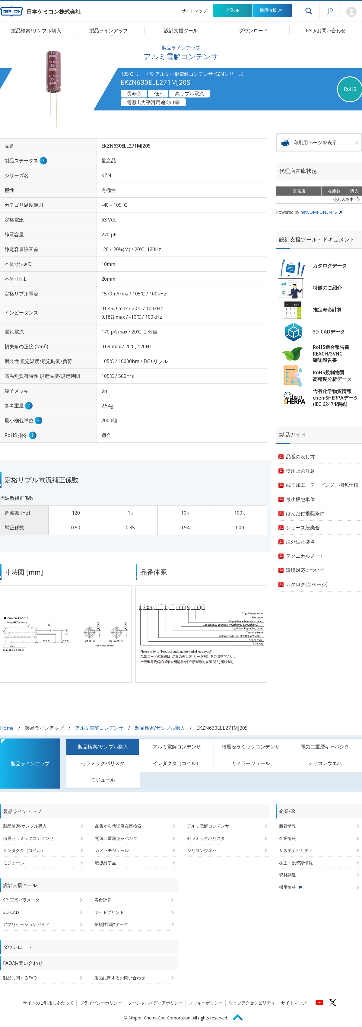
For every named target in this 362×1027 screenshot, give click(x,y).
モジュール (103, 780)
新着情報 (287, 826)
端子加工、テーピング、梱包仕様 (322, 485)
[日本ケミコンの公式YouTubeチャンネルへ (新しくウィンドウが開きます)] (319, 1002)
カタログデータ (330, 265)
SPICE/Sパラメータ (21, 900)
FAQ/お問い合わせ (326, 30)
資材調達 (287, 875)
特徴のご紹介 (327, 287)
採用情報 (271, 10)
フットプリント (109, 912)
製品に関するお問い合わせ (119, 978)
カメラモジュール (250, 763)
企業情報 (287, 838)
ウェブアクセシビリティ (252, 1003)
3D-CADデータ (329, 331)
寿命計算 (102, 900)
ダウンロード (253, 30)
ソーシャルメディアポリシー (155, 1003)
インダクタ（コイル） (177, 763)
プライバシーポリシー (101, 1003)
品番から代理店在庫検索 (118, 826)
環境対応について (305, 570)
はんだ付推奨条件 (305, 513)
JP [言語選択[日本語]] (330, 10)
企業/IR (233, 10)
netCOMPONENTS (318, 212)
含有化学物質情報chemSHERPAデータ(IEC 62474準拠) (335, 397)
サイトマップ (194, 11)
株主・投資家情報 (296, 863)
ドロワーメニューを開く (308, 11)
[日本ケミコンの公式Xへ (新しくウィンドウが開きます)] (332, 1002)
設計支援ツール (181, 30)
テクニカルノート (305, 556)
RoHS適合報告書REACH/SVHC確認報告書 (331, 353)
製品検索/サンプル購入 (160, 728)
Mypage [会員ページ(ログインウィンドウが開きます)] (351, 12)
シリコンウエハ (325, 763)
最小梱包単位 (300, 499)
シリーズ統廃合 (303, 527)
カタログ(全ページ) (307, 584)
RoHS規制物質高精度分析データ (332, 375)
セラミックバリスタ (103, 763)
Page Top (240, 1016)
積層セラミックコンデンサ (251, 746)
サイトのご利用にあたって (48, 1003)
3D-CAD (11, 912)
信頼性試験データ (111, 924)
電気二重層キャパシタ (325, 746)
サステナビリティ (296, 850)
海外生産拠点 (300, 541)
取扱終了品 (105, 863)
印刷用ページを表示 (315, 142)
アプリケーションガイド (26, 924)
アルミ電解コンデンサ (99, 728)
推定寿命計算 (327, 309)
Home (7, 728)
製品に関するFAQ (20, 978)
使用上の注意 (300, 470)
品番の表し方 (300, 456)
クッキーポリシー (206, 1003)
